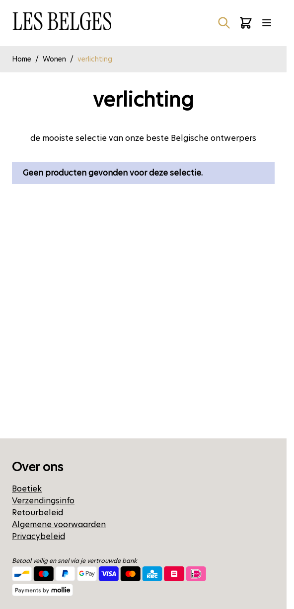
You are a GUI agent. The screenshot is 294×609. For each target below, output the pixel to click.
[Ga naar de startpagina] (61, 21)
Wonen (54, 59)
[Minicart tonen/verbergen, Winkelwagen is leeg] (246, 23)
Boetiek (27, 488)
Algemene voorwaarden (59, 524)
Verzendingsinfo (43, 500)
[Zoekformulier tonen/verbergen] (224, 23)
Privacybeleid (38, 536)
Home (21, 59)
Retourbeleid (37, 512)
